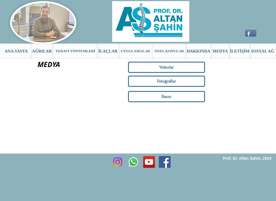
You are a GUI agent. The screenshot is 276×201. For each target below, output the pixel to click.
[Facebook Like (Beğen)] (264, 35)
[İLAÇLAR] (108, 51)
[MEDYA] (220, 51)
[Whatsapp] (133, 162)
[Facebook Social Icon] (165, 162)
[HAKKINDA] (198, 51)
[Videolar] (166, 67)
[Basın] (166, 96)
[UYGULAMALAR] (135, 51)
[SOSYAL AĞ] (262, 51)
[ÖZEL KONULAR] (169, 51)
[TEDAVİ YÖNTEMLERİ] (75, 51)
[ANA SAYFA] (16, 51)
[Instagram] (118, 162)
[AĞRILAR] (42, 51)
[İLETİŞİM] (240, 51)
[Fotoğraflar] (166, 81)
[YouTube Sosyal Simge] (149, 162)
